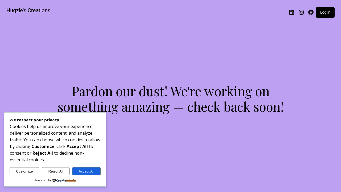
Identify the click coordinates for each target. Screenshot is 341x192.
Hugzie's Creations (28, 10)
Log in (325, 12)
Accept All (86, 171)
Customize (24, 171)
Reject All (55, 171)
